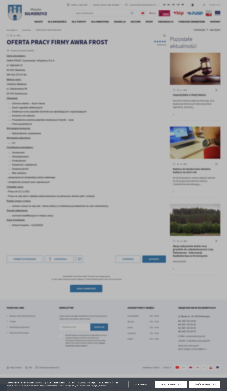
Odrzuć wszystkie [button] (171, 384)
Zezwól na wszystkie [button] (205, 384)
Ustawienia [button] (141, 384)
